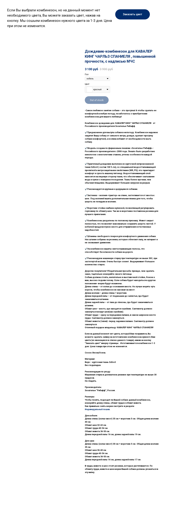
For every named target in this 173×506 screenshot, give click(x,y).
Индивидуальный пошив (97, 409)
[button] (132, 14)
